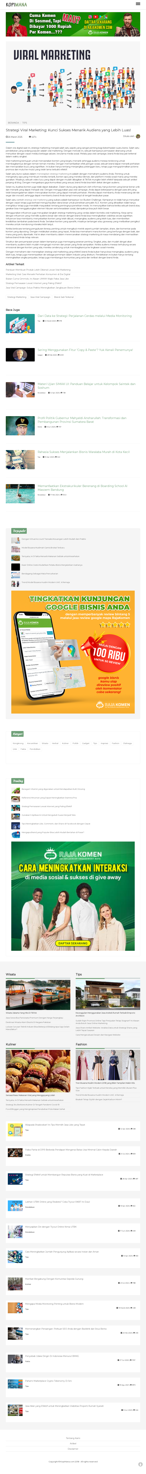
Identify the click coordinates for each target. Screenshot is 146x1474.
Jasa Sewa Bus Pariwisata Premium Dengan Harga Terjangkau (34, 1018)
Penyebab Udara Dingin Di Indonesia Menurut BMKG (52, 1356)
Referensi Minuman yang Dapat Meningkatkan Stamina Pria (49, 798)
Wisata (45, 743)
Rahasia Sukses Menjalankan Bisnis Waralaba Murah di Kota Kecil (84, 452)
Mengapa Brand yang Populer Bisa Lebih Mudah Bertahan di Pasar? (53, 832)
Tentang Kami (73, 1438)
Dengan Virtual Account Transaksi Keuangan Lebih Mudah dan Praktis (54, 539)
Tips (39, 321)
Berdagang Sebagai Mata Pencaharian (40, 574)
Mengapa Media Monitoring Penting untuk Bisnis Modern (54, 1304)
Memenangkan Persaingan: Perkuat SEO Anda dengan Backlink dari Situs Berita (65, 1329)
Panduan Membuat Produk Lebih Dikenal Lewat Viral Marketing (38, 270)
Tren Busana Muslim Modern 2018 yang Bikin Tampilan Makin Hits (105, 1083)
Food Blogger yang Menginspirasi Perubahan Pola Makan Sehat (35, 1109)
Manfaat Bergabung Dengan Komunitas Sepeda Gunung (54, 1279)
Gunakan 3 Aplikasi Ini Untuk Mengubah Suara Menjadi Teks (49, 815)
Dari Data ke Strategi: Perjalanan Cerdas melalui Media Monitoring (85, 316)
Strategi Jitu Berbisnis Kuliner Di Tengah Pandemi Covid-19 (32, 1105)
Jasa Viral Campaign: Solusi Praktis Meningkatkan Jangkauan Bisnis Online (43, 287)
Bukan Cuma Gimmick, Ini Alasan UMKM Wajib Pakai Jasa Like (37, 278)
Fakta (23, 749)
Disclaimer (73, 1449)
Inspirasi (104, 743)
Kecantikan (32, 743)
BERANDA (13, 122)
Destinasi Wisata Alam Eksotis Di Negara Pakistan (28, 1022)
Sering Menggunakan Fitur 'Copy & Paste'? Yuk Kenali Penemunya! (85, 350)
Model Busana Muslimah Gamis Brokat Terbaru (43, 548)
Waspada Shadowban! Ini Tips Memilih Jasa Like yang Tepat (55, 1125)
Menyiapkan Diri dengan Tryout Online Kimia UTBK (51, 1227)
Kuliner (65, 743)
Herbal (55, 743)
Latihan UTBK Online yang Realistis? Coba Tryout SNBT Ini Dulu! (57, 1202)
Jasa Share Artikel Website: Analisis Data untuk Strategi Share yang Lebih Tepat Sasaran (106, 1029)
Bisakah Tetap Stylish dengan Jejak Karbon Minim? (99, 1099)
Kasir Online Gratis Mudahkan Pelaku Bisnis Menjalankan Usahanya (52, 565)
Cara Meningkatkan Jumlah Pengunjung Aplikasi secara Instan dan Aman (62, 1251)
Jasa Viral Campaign (40, 297)
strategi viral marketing (36, 200)
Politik (40, 427)
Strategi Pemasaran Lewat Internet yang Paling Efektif (33, 283)
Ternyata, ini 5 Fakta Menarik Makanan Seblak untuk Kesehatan (50, 556)
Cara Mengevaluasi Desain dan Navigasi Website (98, 1035)
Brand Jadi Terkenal (64, 297)
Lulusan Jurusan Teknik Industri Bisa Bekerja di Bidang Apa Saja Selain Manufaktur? (37, 1028)
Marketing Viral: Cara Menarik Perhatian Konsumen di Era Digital (38, 274)
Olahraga (127, 743)
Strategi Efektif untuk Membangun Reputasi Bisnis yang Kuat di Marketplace (64, 1174)
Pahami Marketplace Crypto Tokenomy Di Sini (48, 1381)
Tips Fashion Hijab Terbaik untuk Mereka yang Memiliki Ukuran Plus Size (106, 1089)
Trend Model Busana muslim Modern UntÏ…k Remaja (46, 582)
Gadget (40, 355)
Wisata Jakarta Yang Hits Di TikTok (21, 1013)
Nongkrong (18, 743)
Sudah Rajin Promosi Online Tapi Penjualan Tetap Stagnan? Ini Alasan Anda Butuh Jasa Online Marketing (107, 1022)
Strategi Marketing (16, 297)
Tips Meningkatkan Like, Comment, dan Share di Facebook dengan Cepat (56, 824)
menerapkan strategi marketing (53, 174)
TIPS (24, 122)
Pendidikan (42, 393)
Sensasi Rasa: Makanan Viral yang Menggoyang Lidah (30, 1095)
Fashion (115, 743)
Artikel (73, 1443)
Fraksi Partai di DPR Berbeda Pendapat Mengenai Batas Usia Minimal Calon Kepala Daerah (71, 1149)
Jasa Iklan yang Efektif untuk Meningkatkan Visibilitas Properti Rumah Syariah (64, 1406)
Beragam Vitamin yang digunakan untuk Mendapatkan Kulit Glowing (53, 789)
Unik (15, 749)
